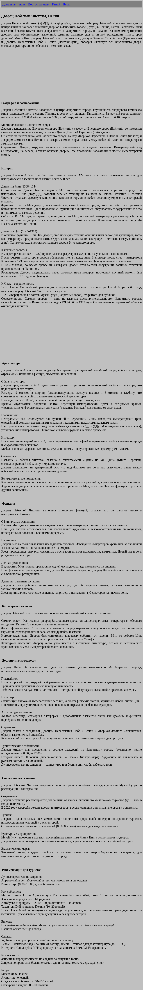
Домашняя (9, 4)
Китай (56, 4)
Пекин (67, 4)
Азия (22, 4)
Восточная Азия (38, 4)
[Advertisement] (71, 76)
